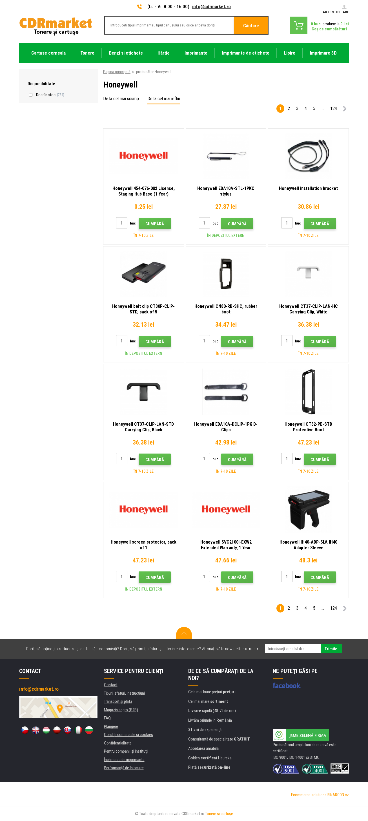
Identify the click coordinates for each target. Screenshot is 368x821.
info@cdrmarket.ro (211, 6)
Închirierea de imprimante (124, 759)
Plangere (111, 726)
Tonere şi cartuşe (219, 813)
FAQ (107, 718)
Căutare (251, 25)
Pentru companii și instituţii (126, 751)
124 (333, 108)
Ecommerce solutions (309, 795)
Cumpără (154, 223)
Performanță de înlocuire (124, 767)
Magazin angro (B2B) (121, 709)
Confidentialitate (118, 743)
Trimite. (331, 648)
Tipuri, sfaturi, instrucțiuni (124, 693)
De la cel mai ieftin (163, 98)
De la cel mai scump (121, 98)
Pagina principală (116, 71)
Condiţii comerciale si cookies (128, 734)
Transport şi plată (118, 701)
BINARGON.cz (338, 795)
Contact (111, 684)
